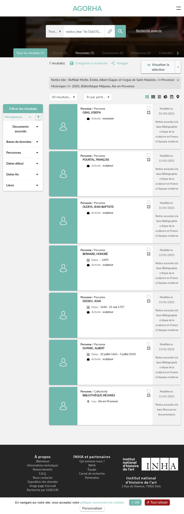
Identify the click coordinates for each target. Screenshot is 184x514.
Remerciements (42, 470)
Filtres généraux (19, 117)
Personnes (23, 152)
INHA (91, 465)
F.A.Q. (42, 474)
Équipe (92, 470)
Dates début (23, 163)
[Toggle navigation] (179, 8)
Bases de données (23, 141)
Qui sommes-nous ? (92, 461)
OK (135, 502)
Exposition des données (43, 482)
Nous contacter (43, 478)
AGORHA (88, 8)
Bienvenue (42, 461)
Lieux (23, 185)
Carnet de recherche (92, 474)
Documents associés (26, 128)
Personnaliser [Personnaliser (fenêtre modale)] (92, 508)
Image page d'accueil (43, 486)
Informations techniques (42, 465)
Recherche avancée (149, 30)
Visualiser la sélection (158, 67)
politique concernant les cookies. (102, 502)
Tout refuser (157, 502)
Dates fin (23, 174)
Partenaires (92, 478)
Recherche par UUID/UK (42, 490)
